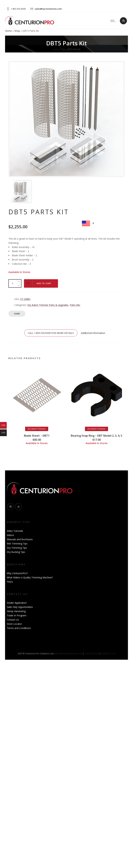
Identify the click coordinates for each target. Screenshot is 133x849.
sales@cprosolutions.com (48, 8)
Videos (10, 535)
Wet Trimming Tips (17, 543)
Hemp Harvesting (16, 611)
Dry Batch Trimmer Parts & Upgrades (47, 305)
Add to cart (44, 283)
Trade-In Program (16, 615)
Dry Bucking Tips (16, 552)
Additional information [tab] (93, 333)
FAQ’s (10, 581)
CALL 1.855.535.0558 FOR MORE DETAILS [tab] (51, 333)
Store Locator (14, 623)
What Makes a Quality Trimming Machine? (30, 577)
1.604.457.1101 (108, 653)
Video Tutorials (15, 530)
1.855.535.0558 (91, 653)
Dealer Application (17, 602)
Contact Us (13, 619)
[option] (27, 191)
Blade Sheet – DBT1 (37, 435)
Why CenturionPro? (17, 573)
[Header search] (123, 21)
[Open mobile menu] (113, 20)
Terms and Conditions (19, 628)
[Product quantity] (13, 283)
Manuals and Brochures (20, 539)
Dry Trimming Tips (17, 547)
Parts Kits (75, 305)
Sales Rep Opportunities (20, 607)
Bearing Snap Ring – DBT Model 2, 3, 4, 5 (96, 435)
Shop (17, 30)
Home (8, 30)
